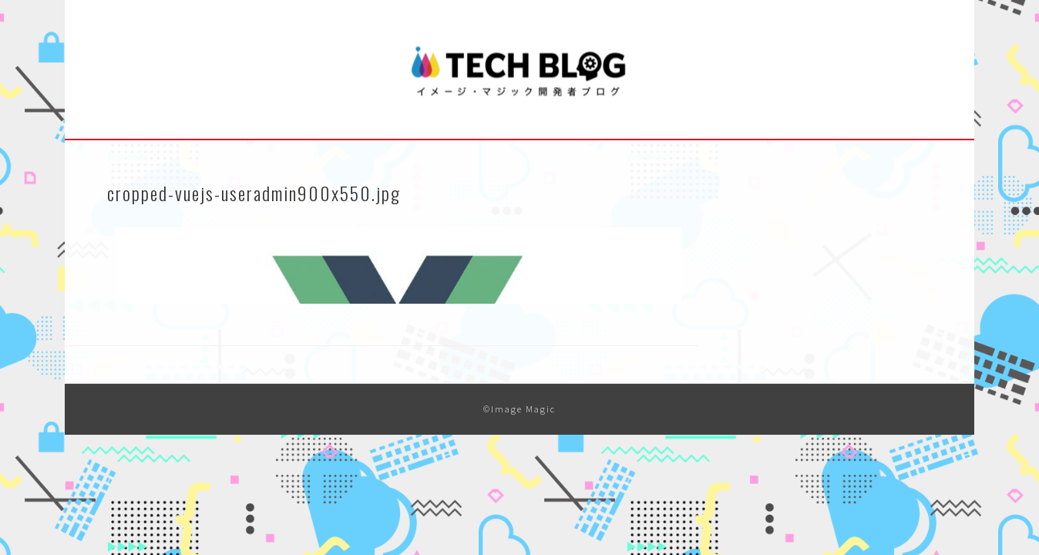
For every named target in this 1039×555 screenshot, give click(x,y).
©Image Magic (519, 409)
